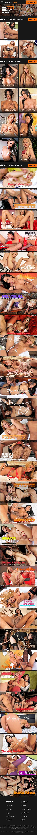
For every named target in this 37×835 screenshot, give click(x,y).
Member (9, 809)
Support (9, 820)
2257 (23, 820)
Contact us (25, 813)
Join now (31, 2)
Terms (24, 806)
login (8, 813)
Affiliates (25, 816)
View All (32, 19)
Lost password (11, 816)
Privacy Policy (26, 809)
